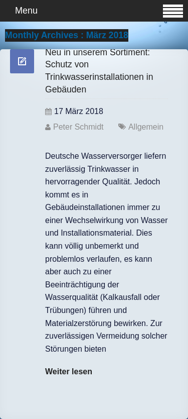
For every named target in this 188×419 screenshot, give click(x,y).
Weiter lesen (68, 371)
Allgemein (145, 127)
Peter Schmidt (78, 127)
